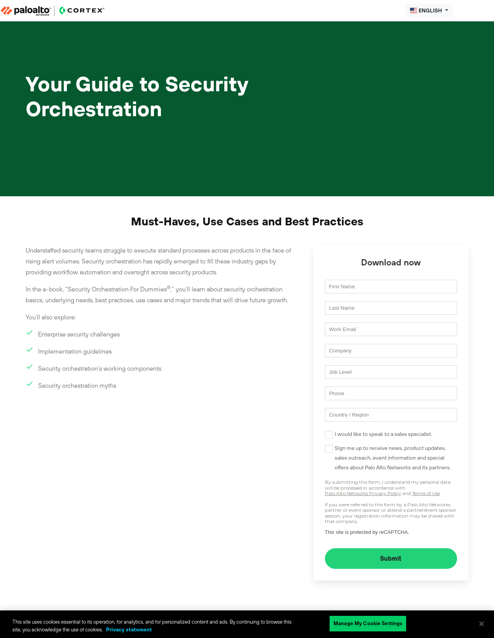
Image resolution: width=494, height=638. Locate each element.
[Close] (481, 623)
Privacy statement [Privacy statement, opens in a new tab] (129, 630)
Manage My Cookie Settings (367, 623)
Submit (390, 558)
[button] (429, 10)
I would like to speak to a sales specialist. (383, 434)
